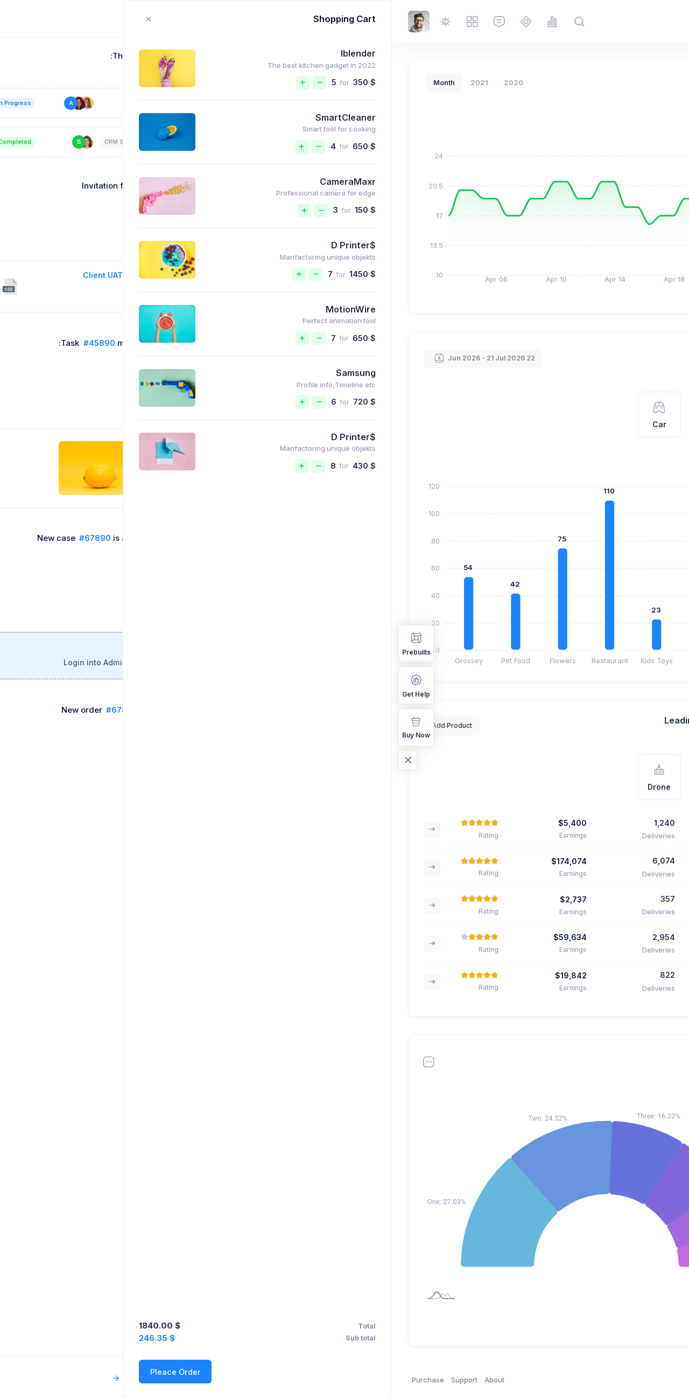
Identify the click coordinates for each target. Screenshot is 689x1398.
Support (72, 1379)
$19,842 (179, 975)
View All (467, 358)
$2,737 (181, 899)
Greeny (554, 900)
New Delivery (553, 279)
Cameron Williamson (536, 534)
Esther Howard (341, 899)
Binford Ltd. (558, 1149)
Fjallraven (549, 776)
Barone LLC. (556, 1185)
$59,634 (178, 937)
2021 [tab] (87, 82)
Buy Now (24, 726)
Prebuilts (24, 643)
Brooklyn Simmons (540, 434)
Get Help (24, 685)
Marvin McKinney (336, 975)
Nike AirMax (544, 817)
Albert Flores (551, 645)
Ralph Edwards (547, 475)
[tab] (577, 392)
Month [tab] (52, 82)
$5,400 (180, 822)
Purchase (36, 1379)
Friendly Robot (539, 983)
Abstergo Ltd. (554, 1113)
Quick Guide (492, 279)
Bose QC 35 (545, 859)
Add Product (474, 725)
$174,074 (177, 861)
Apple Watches (538, 942)
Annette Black (343, 861)
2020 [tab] (121, 82)
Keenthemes (595, 1379)
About (103, 1379)
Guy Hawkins (344, 937)
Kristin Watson (547, 586)
